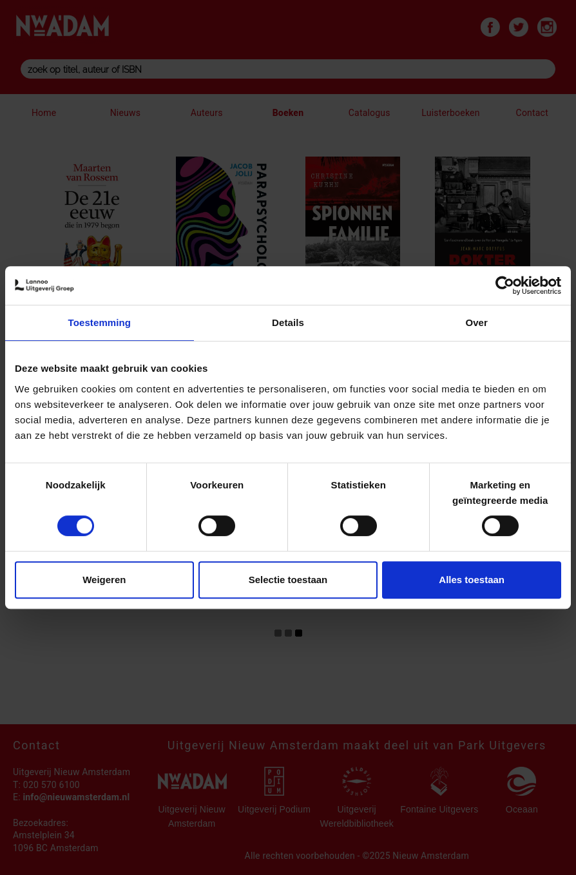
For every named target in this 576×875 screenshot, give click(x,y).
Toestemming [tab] (99, 322)
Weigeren (104, 579)
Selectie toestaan (288, 579)
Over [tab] (476, 322)
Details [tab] (288, 322)
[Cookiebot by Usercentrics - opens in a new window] (504, 285)
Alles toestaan (471, 579)
